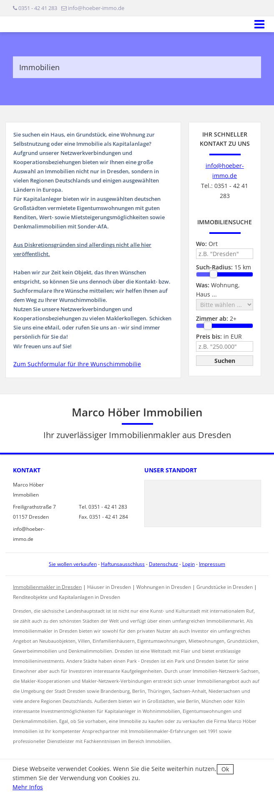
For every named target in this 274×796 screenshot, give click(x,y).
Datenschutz (163, 564)
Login (188, 564)
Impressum (212, 564)
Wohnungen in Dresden (163, 587)
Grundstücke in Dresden (224, 587)
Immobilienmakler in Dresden (47, 587)
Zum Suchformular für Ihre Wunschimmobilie (77, 364)
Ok (225, 769)
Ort (207, 244)
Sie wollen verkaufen (73, 564)
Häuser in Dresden (109, 587)
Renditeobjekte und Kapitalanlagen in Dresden (66, 597)
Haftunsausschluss (123, 564)
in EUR (219, 336)
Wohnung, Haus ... (218, 289)
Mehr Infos (28, 787)
